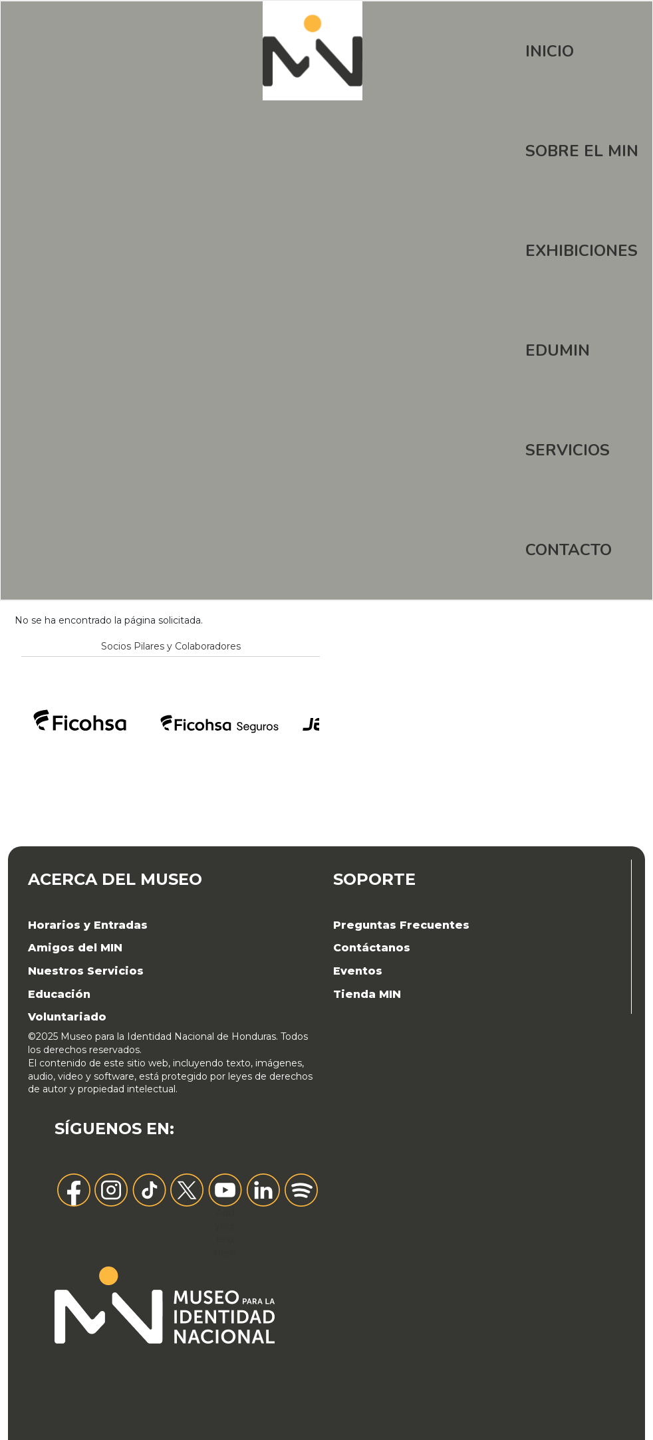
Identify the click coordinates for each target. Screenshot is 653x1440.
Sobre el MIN (581, 151)
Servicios (567, 450)
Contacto (568, 549)
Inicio (549, 51)
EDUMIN (557, 350)
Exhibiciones (581, 250)
